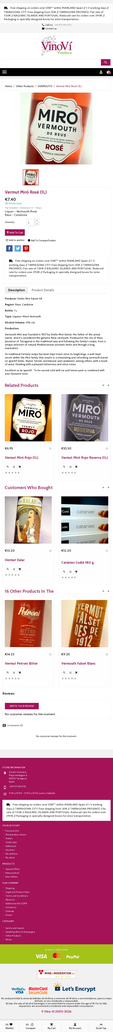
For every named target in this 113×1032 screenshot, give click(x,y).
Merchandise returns (16, 858)
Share (9, 248)
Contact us (51, 28)
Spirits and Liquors (15, 942)
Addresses (11, 869)
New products (12, 883)
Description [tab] (16, 290)
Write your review (22, 706)
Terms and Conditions (17, 919)
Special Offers (13, 879)
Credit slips (11, 865)
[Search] (56, 62)
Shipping (10, 911)
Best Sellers (12, 887)
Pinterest (26, 248)
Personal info (12, 854)
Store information (13, 804)
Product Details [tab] (43, 290)
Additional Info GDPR (16, 927)
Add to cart (15, 232)
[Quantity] (30, 222)
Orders (9, 862)
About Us (10, 923)
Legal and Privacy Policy (18, 915)
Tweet (18, 248)
